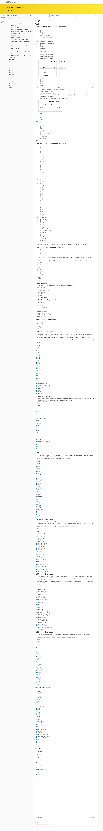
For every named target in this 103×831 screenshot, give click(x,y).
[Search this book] (61, 15)
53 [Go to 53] (37, 382)
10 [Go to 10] (37, 121)
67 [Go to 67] (37, 393)
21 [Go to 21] (37, 355)
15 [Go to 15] (37, 350)
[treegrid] (19, 53)
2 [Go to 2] (37, 35)
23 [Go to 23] (37, 357)
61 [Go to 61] (37, 388)
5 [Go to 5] (37, 61)
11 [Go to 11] (37, 131)
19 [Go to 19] (37, 354)
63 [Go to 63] (37, 390)
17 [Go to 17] (37, 352)
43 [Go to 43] (37, 373)
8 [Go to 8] (37, 101)
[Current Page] (20, 59)
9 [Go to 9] (37, 113)
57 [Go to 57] (37, 385)
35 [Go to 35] (37, 367)
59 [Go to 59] (37, 387)
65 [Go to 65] (37, 391)
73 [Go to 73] (37, 516)
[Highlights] (3, 22)
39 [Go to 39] (37, 370)
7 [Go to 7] (37, 87)
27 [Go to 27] (37, 360)
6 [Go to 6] (37, 78)
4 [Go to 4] (37, 51)
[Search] (75, 15)
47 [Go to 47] (37, 377)
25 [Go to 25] (37, 358)
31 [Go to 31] (37, 363)
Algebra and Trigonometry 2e (15, 7)
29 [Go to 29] (37, 362)
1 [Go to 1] (37, 29)
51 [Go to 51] (37, 380)
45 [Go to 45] (37, 375)
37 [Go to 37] (37, 368)
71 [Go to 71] (37, 514)
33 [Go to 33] (37, 365)
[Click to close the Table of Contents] (3, 16)
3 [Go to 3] (37, 41)
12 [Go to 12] (37, 133)
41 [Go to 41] (37, 372)
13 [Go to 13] (37, 140)
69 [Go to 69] (37, 512)
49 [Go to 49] (37, 378)
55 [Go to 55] (37, 383)
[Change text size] (95, 15)
